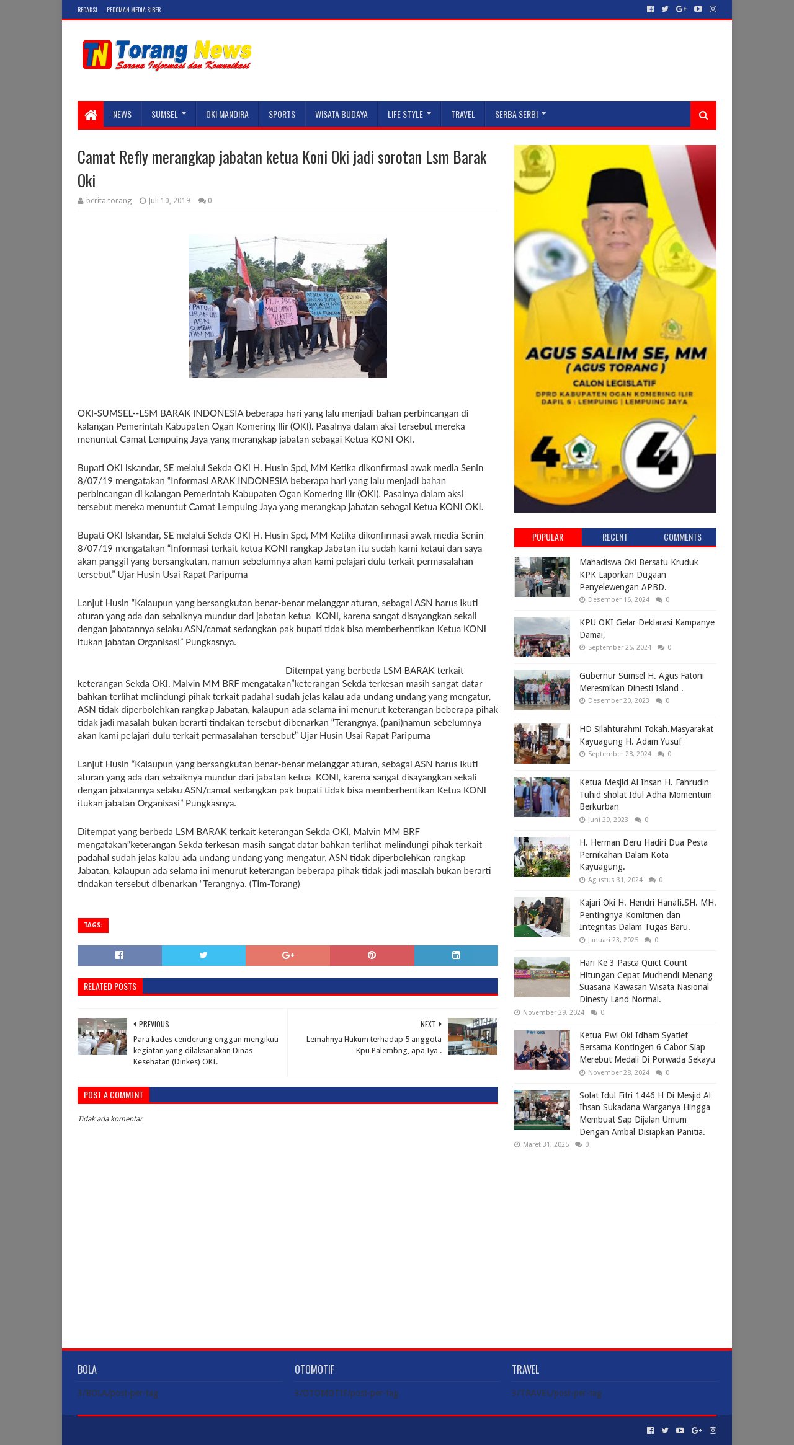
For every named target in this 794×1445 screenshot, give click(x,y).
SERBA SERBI (516, 113)
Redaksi (87, 9)
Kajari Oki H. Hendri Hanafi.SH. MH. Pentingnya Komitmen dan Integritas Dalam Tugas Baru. (647, 915)
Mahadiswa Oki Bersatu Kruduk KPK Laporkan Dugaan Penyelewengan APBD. (638, 574)
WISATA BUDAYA (341, 113)
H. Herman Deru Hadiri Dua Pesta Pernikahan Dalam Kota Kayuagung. (643, 854)
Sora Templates (146, 1430)
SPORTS (282, 113)
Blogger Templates (218, 1430)
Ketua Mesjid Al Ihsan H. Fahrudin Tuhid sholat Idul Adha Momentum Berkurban (645, 794)
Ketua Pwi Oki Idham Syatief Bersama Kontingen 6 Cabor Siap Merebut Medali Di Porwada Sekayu (647, 1047)
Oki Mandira (227, 113)
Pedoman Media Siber (134, 9)
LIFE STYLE (405, 113)
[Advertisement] (615, 1238)
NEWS (122, 113)
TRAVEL (463, 113)
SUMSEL (164, 113)
